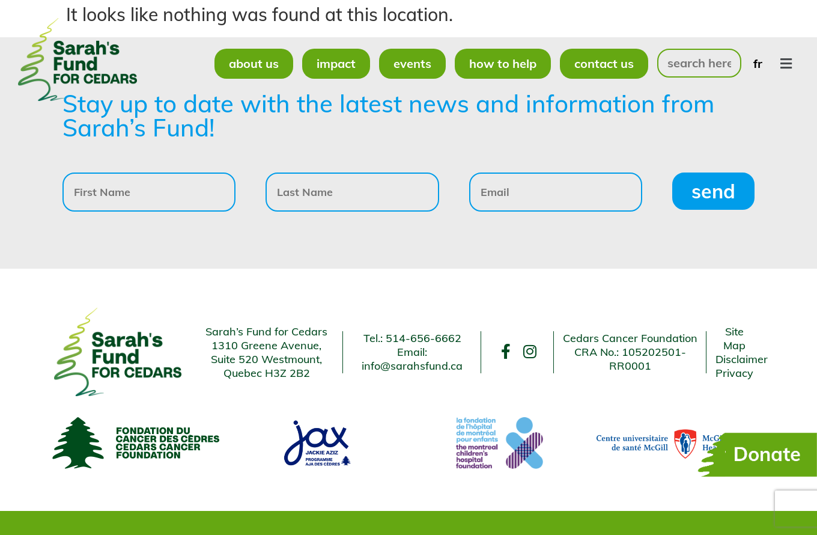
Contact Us (604, 63)
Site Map (734, 338)
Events (412, 63)
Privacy (734, 373)
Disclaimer (741, 359)
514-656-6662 (423, 338)
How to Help (502, 63)
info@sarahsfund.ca (412, 366)
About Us (254, 63)
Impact (336, 63)
